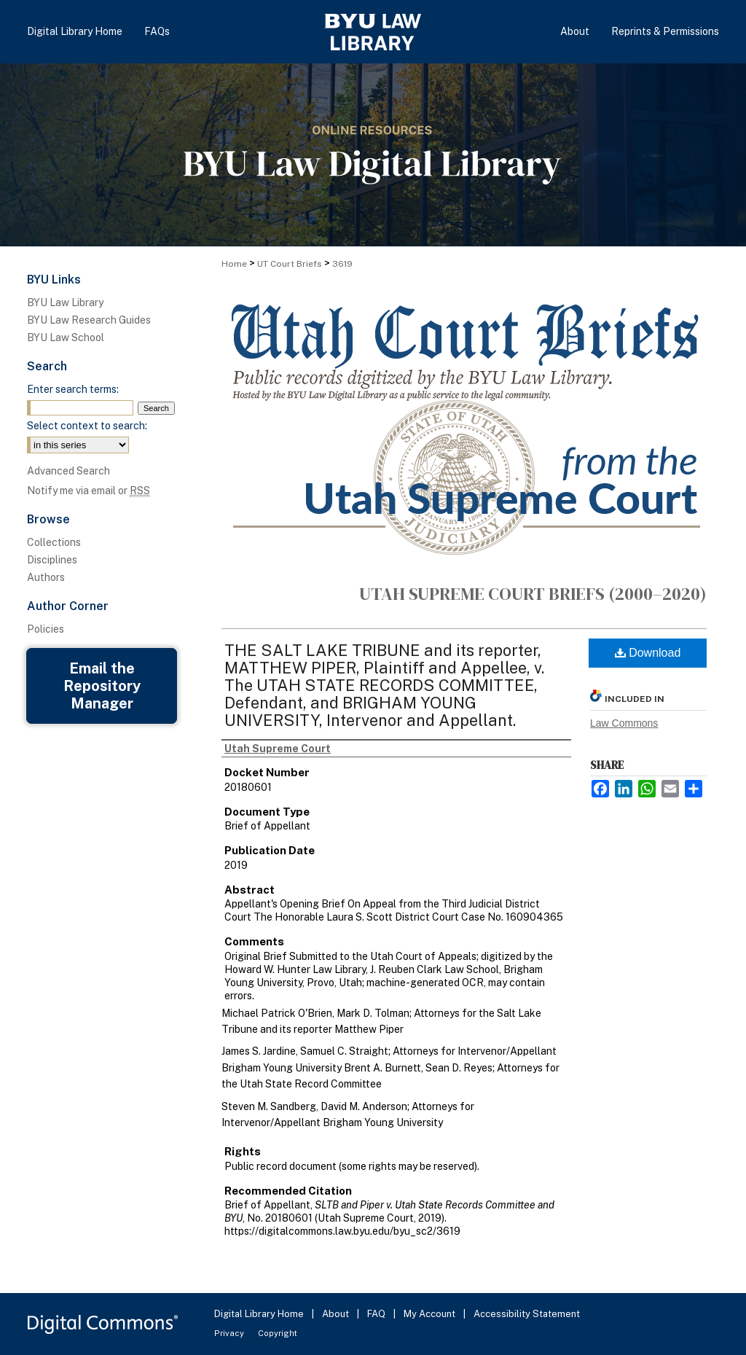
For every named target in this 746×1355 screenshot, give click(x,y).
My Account (431, 1313)
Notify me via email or (88, 490)
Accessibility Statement (527, 1313)
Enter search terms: (73, 389)
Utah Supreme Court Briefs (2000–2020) (533, 594)
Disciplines (52, 560)
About (336, 1313)
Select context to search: (87, 426)
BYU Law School (65, 337)
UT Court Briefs (289, 264)
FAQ (377, 1313)
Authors (46, 577)
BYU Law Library (65, 302)
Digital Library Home (260, 1313)
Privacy (230, 1333)
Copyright (277, 1333)
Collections (54, 542)
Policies (45, 629)
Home (234, 264)
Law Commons (624, 723)
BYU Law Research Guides (89, 320)
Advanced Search (68, 471)
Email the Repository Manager (102, 686)
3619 (342, 264)
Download (648, 653)
